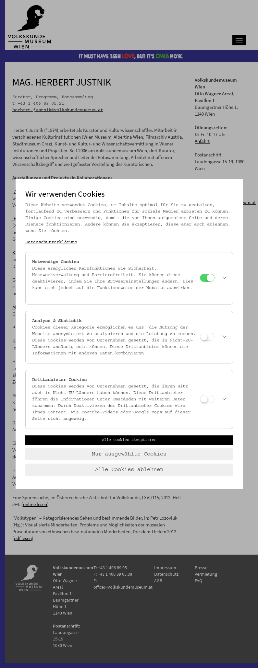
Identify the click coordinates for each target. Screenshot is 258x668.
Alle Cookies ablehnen (129, 469)
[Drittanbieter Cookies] (207, 399)
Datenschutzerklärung (51, 242)
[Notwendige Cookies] (207, 278)
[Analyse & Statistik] (207, 337)
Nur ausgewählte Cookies (129, 454)
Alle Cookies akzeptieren (129, 440)
